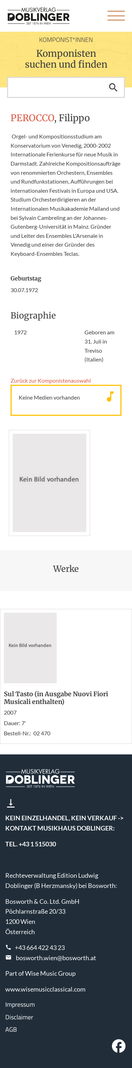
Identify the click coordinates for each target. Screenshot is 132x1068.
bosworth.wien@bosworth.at (56, 958)
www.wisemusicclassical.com (45, 989)
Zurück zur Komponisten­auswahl (51, 380)
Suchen (113, 87)
